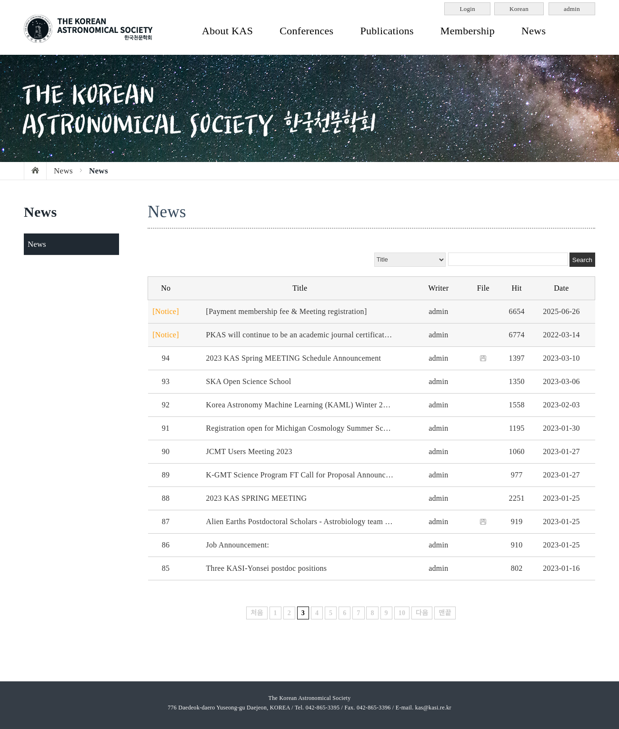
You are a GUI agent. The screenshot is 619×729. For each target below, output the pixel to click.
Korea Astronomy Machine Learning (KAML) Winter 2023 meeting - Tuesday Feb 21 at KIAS (357, 405)
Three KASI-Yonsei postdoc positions (266, 568)
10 (402, 613)
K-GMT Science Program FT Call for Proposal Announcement (305, 475)
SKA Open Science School (248, 381)
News (533, 31)
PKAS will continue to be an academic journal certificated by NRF (312, 335)
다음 (422, 613)
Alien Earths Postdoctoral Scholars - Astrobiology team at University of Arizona (334, 521)
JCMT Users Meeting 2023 (249, 451)
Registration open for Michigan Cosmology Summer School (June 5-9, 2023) (329, 428)
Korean (519, 8)
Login (467, 8)
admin (572, 8)
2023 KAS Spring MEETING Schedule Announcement (293, 358)
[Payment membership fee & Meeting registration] (286, 311)
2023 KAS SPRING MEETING (256, 498)
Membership (467, 31)
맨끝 (445, 613)
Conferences (306, 31)
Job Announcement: (238, 545)
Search (582, 259)
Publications (386, 31)
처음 (256, 613)
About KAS (227, 31)
